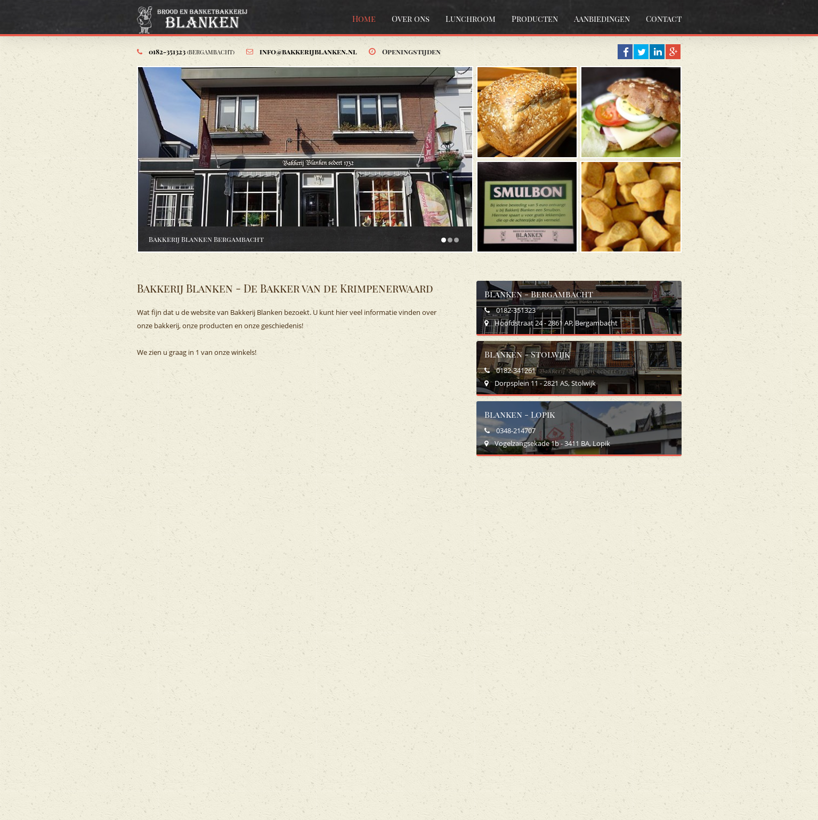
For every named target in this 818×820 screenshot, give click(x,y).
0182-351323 (191, 51)
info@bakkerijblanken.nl (308, 51)
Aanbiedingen (602, 18)
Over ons (411, 18)
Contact (664, 18)
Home (364, 18)
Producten (535, 18)
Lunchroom (471, 18)
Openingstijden (411, 51)
